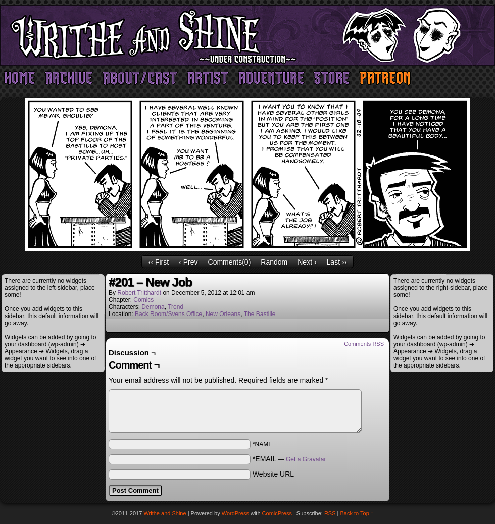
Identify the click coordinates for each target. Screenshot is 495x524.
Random (274, 262)
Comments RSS (364, 344)
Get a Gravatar (306, 459)
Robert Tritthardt (139, 292)
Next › (307, 262)
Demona (152, 306)
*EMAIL (289, 459)
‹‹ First (158, 262)
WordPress (235, 513)
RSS (330, 513)
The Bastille (260, 314)
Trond (175, 306)
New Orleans (223, 314)
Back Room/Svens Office (168, 314)
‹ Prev (188, 262)
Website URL (273, 474)
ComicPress (277, 513)
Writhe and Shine (247, 35)
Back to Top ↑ (357, 513)
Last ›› (337, 262)
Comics (143, 299)
